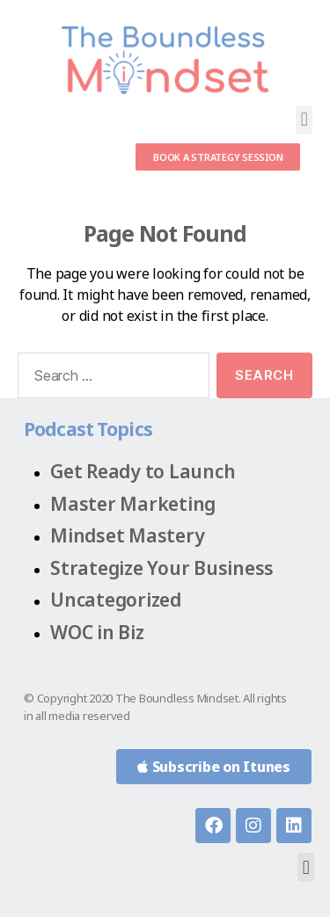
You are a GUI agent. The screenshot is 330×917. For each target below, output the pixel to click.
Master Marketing (133, 503)
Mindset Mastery (127, 535)
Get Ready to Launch (142, 471)
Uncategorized (115, 599)
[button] (304, 120)
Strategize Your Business (162, 568)
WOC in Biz (97, 632)
